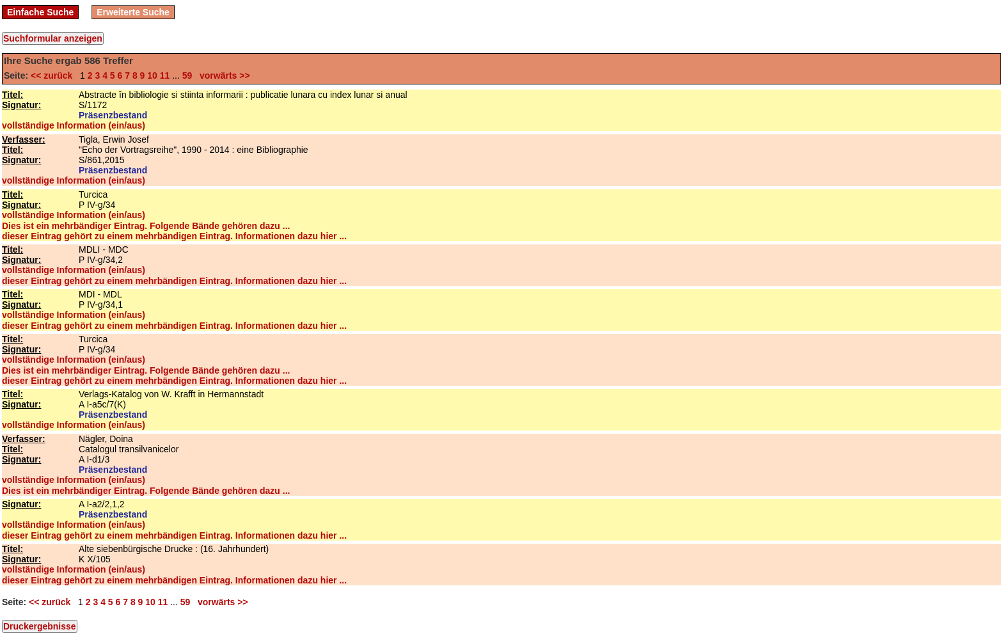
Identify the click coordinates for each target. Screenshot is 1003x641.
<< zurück (54, 75)
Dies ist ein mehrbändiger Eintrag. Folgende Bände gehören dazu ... (146, 226)
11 (165, 75)
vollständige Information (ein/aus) (73, 125)
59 (187, 75)
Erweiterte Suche (133, 12)
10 (152, 75)
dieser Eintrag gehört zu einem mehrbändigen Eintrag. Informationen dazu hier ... (174, 236)
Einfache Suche (40, 12)
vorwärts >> (221, 75)
